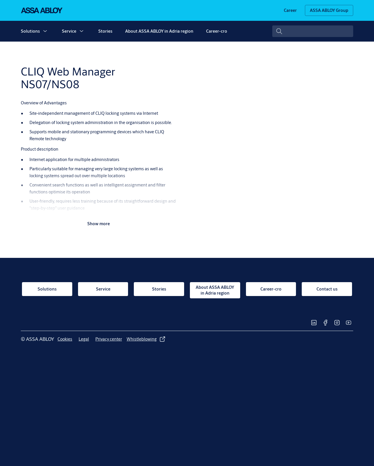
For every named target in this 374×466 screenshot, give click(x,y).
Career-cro (216, 31)
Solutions (30, 31)
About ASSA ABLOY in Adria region (159, 31)
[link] (290, 10)
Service (69, 31)
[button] (45, 31)
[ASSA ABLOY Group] (329, 10)
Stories (105, 31)
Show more (98, 223)
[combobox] (312, 31)
